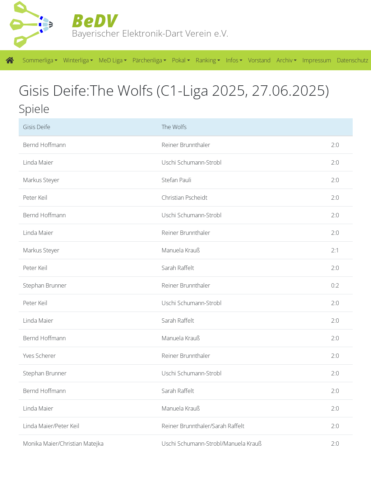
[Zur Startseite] (10, 60)
